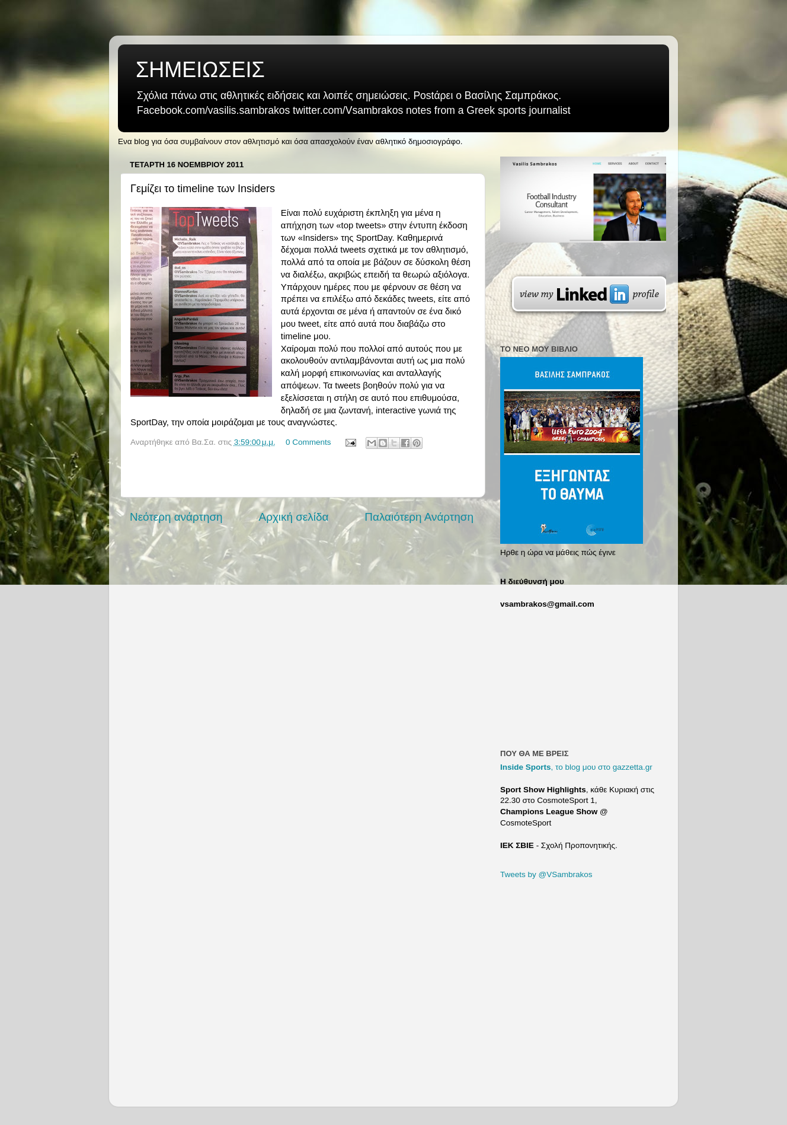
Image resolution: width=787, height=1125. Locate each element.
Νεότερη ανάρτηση (176, 517)
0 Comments (308, 442)
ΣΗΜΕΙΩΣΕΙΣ (200, 70)
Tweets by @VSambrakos (546, 874)
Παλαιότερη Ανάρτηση (419, 517)
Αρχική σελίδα (294, 517)
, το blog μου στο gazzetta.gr (576, 767)
